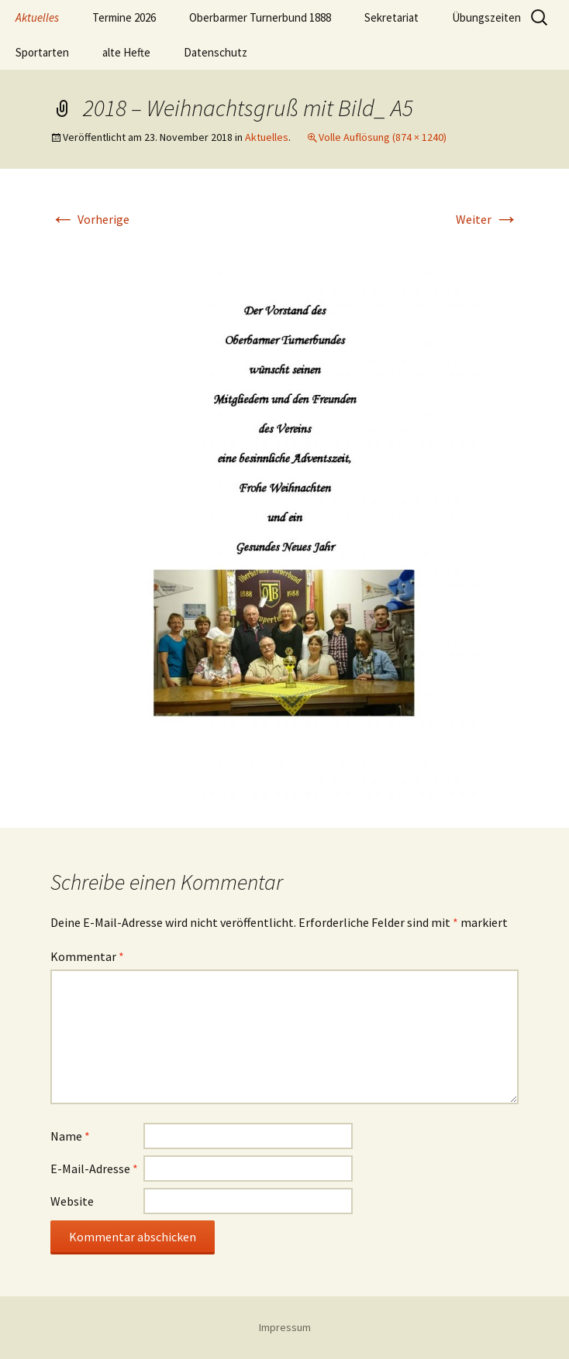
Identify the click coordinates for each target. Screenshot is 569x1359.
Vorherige (89, 219)
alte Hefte (126, 52)
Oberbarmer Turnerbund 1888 (260, 17)
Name (70, 1136)
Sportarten (42, 52)
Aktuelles (37, 17)
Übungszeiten (486, 17)
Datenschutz (215, 52)
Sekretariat (391, 17)
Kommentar (87, 956)
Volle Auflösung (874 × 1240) (383, 137)
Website (72, 1201)
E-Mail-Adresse (94, 1168)
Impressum (285, 1327)
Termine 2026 (124, 17)
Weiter (487, 219)
